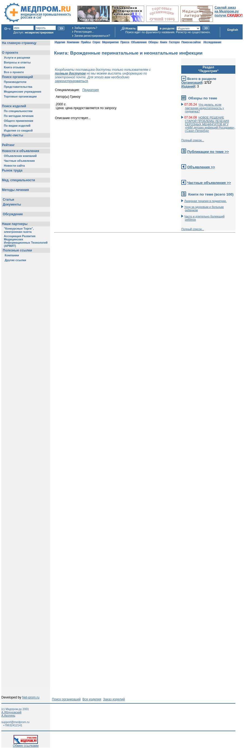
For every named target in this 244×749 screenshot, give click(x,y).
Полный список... (192, 140)
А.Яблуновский (11, 712)
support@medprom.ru (15, 722)
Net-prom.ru (30, 697)
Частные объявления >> (209, 183)
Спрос (96, 42)
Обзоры (153, 42)
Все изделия (92, 699)
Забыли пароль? (85, 27)
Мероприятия (110, 42)
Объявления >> (201, 167)
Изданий (188, 86)
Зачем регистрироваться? (92, 35)
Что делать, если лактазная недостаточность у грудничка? (204, 108)
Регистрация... (84, 31)
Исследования (212, 42)
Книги (163, 42)
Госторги (174, 42)
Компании (73, 42)
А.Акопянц (8, 715)
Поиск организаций (66, 699)
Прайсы (85, 42)
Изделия (59, 42)
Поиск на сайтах (191, 42)
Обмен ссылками (26, 744)
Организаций (191, 83)
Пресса (125, 42)
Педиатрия (90, 90)
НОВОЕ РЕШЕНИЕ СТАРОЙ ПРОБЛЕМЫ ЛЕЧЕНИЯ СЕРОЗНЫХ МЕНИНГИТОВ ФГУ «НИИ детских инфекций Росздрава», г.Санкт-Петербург (210, 124)
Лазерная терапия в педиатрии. (205, 201)
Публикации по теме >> (208, 152)
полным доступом (70, 73)
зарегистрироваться (71, 81)
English (232, 29)
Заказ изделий (114, 699)
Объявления (138, 42)
